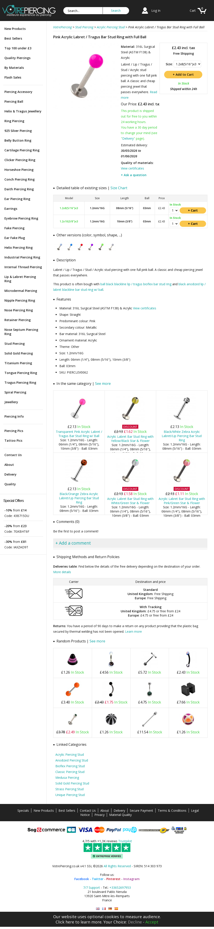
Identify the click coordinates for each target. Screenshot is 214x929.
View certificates (132, 168)
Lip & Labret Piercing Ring (20, 279)
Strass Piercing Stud (69, 789)
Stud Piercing (14, 343)
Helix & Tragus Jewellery (22, 111)
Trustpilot (125, 841)
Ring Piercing (14, 121)
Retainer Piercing (17, 320)
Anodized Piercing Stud (71, 760)
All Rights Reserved (117, 866)
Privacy (99, 815)
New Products (15, 29)
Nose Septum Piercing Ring (21, 332)
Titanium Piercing (18, 363)
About (9, 465)
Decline (135, 922)
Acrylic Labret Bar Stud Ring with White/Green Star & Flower (130, 501)
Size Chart (119, 187)
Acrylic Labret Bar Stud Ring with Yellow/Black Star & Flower (130, 438)
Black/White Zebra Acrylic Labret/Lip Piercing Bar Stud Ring (182, 436)
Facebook (81, 879)
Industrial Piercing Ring (22, 257)
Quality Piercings (17, 58)
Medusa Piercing (67, 777)
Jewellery (11, 402)
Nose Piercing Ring (18, 310)
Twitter (97, 879)
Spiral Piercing (15, 392)
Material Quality (120, 815)
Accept (151, 922)
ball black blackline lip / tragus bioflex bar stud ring (135, 284)
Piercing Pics (13, 431)
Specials (23, 810)
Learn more (133, 631)
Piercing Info (14, 416)
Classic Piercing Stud (69, 772)
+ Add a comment (73, 543)
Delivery (10, 474)
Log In (155, 10)
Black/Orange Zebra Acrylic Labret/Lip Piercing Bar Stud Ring (79, 498)
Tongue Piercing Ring (20, 373)
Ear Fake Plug (14, 238)
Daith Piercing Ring (19, 189)
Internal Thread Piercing (23, 267)
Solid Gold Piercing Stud (72, 783)
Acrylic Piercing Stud (69, 754)
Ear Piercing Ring (17, 199)
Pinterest (113, 879)
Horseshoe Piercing (19, 170)
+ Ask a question (133, 175)
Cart (193, 10)
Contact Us (13, 455)
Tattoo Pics (13, 440)
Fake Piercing (14, 228)
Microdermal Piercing (20, 291)
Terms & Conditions (172, 810)
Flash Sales (12, 77)
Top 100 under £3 (17, 48)
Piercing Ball (13, 101)
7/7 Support (91, 887)
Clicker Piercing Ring (19, 160)
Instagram (131, 879)
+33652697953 (120, 887)
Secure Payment (141, 810)
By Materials (14, 68)
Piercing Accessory (18, 92)
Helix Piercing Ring (18, 247)
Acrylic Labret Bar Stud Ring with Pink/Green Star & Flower (182, 501)
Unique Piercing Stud (70, 795)
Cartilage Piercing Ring (21, 150)
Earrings (10, 208)
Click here (65, 922)
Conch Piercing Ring (19, 179)
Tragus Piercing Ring (20, 382)
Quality (10, 484)
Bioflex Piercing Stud (70, 766)
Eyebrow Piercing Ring (21, 218)
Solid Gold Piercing (18, 353)
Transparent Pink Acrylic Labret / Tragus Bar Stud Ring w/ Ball (79, 434)
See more (103, 383)
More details (62, 572)
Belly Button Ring (17, 140)
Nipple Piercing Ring (19, 300)
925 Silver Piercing (18, 131)
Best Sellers (13, 38)
